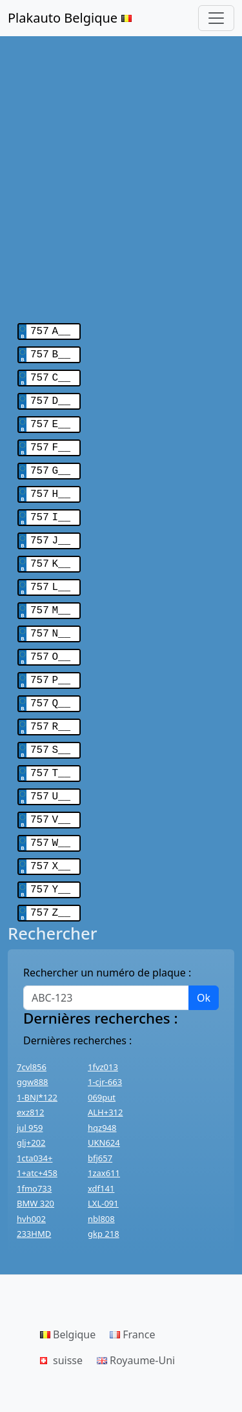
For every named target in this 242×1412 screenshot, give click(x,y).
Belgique (68, 1301)
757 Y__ (50, 857)
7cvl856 (31, 1033)
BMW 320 (35, 1169)
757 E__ (50, 418)
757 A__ (50, 330)
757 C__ (50, 374)
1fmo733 (34, 1155)
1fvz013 (103, 1033)
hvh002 (31, 1185)
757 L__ (50, 572)
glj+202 (31, 1109)
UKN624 (104, 1109)
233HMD (34, 1200)
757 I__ (50, 506)
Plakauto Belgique (70, 17)
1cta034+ (34, 1124)
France (132, 1301)
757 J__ (50, 528)
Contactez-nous (43, 1383)
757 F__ (50, 440)
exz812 (30, 1078)
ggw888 (32, 1048)
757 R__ (50, 704)
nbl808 (101, 1185)
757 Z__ (50, 879)
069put (102, 1064)
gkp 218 (103, 1200)
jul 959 (30, 1094)
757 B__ (50, 352)
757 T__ (50, 748)
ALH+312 (105, 1078)
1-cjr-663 (105, 1048)
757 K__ (50, 550)
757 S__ (50, 726)
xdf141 (101, 1155)
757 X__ (50, 835)
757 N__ (50, 616)
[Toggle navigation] (216, 18)
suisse (61, 1327)
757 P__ (50, 660)
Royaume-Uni (136, 1327)
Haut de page (123, 1383)
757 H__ (50, 484)
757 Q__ (50, 682)
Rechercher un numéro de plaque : (107, 939)
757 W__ (50, 813)
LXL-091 (103, 1169)
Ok (203, 964)
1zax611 (104, 1139)
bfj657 (100, 1124)
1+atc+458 (37, 1139)
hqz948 (102, 1094)
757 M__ (50, 594)
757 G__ (50, 462)
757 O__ (50, 638)
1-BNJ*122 (37, 1064)
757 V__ (50, 792)
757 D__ (50, 396)
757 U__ (50, 770)
